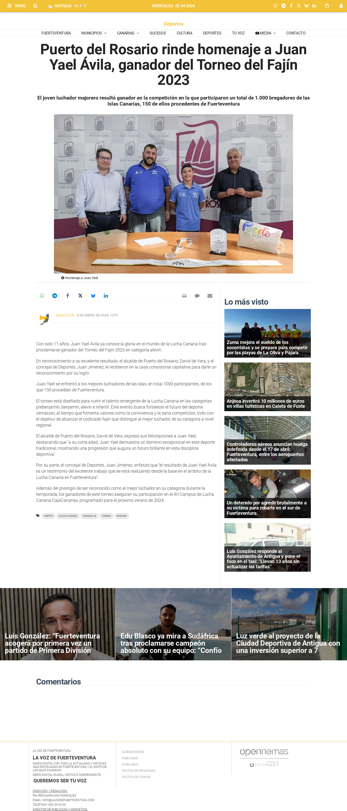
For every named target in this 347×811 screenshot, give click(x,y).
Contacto (295, 33)
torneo (106, 516)
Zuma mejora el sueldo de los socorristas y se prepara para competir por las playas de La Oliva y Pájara (267, 347)
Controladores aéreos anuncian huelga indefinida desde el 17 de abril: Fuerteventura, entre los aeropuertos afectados (267, 451)
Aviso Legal (130, 764)
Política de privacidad (138, 770)
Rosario (122, 516)
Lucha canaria (68, 516)
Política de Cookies (136, 777)
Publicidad (130, 758)
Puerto (48, 516)
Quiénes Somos (133, 752)
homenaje (89, 516)
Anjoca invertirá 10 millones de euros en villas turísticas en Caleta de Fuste (266, 403)
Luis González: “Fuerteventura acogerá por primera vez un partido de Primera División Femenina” (52, 647)
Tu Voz (238, 33)
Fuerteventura (56, 33)
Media (265, 33)
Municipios (92, 33)
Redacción (65, 315)
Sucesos (158, 33)
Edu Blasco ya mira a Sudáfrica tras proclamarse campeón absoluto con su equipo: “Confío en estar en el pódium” (171, 647)
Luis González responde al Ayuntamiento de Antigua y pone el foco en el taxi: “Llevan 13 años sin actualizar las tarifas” (263, 559)
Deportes (173, 24)
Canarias (126, 33)
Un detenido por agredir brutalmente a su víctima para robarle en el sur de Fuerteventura (267, 508)
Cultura (184, 33)
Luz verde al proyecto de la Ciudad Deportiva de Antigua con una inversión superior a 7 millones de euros (288, 647)
